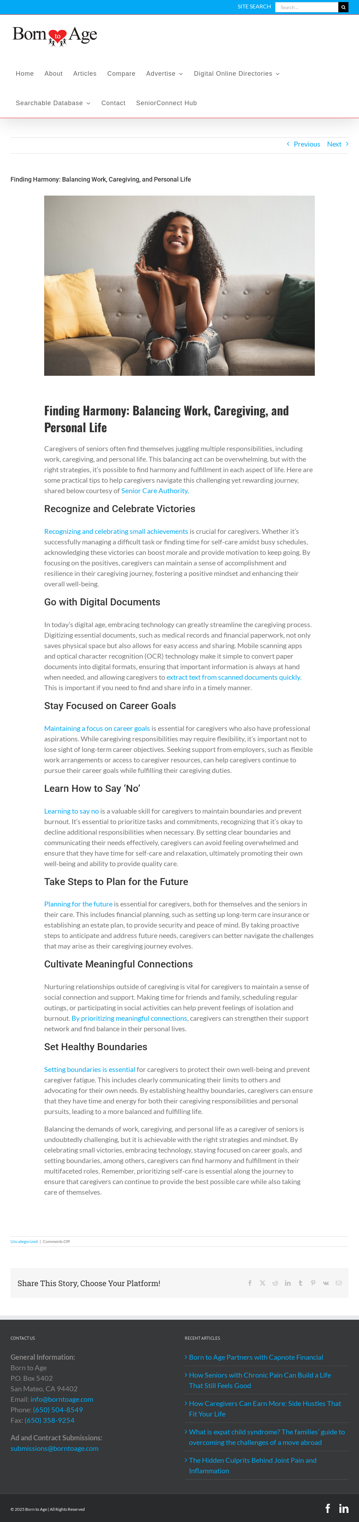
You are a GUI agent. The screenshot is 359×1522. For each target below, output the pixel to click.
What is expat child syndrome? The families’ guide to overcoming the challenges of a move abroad (267, 1436)
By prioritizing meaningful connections (129, 1018)
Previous (307, 144)
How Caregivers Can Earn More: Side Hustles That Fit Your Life (265, 1408)
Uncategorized (24, 1241)
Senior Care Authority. (155, 490)
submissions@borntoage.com (55, 1448)
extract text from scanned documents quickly (233, 677)
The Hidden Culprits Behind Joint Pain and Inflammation (253, 1465)
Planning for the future (78, 903)
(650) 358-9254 (50, 1420)
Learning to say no (71, 811)
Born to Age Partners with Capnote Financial (256, 1357)
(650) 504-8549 (58, 1409)
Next (334, 144)
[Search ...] (306, 7)
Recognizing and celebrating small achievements (116, 531)
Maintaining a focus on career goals (97, 728)
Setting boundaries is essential (89, 1069)
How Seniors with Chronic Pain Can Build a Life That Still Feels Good (260, 1380)
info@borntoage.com (62, 1399)
